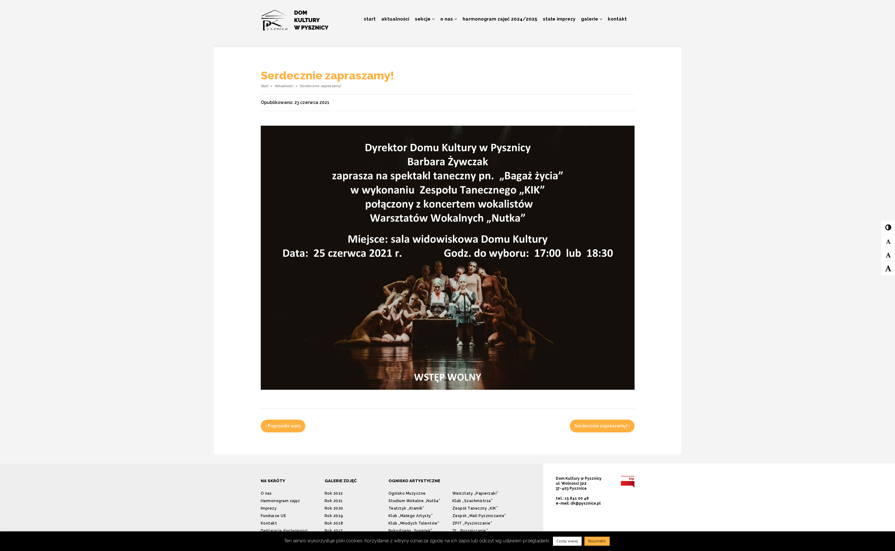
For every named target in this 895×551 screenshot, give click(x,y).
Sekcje (425, 19)
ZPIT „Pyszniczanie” (472, 523)
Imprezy (269, 508)
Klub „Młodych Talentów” (414, 523)
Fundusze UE (273, 516)
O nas (448, 19)
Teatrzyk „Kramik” (406, 508)
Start (370, 19)
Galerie (591, 19)
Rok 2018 (334, 523)
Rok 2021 (334, 501)
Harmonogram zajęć (280, 501)
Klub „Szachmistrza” (472, 501)
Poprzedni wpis (283, 425)
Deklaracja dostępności (284, 531)
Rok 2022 (334, 493)
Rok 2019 (334, 516)
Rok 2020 (334, 508)
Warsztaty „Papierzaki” (475, 493)
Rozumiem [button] (597, 541)
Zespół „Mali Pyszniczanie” (479, 516)
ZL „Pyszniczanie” (470, 531)
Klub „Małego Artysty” (410, 516)
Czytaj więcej (567, 541)
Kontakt (617, 19)
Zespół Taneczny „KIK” (475, 508)
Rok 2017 (334, 531)
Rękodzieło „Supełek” (410, 531)
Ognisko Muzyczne (407, 493)
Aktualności (395, 19)
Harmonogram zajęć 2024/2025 (500, 19)
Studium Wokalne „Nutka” (414, 501)
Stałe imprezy (559, 19)
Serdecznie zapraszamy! (602, 425)
